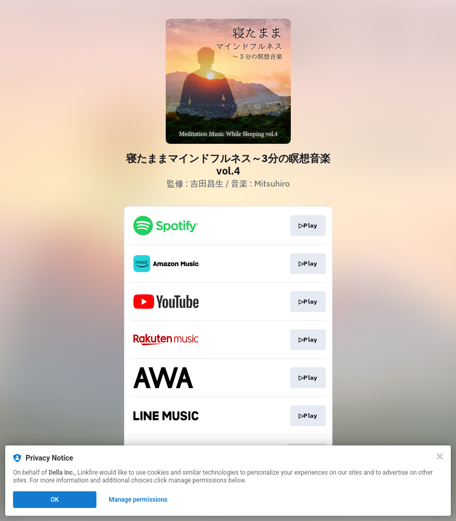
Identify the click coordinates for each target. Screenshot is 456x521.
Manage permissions (138, 499)
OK (55, 499)
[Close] (440, 456)
